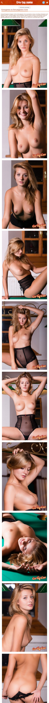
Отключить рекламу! (24, 7)
